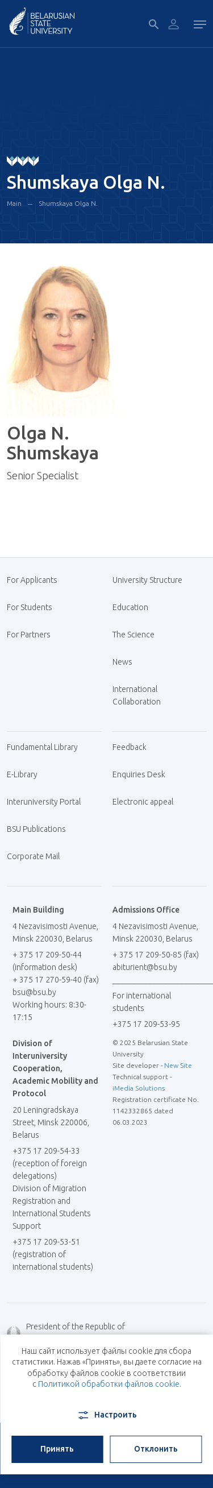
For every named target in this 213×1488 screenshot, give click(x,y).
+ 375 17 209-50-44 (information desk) (47, 961)
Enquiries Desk (138, 774)
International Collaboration (142, 695)
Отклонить (156, 1448)
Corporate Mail (37, 856)
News (122, 661)
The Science (137, 634)
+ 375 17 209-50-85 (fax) (155, 954)
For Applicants (36, 580)
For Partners (29, 634)
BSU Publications (36, 829)
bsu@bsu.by (34, 992)
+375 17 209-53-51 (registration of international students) (52, 1254)
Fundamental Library (46, 747)
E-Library (26, 774)
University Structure (147, 580)
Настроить (106, 1415)
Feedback (129, 747)
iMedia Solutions (138, 1088)
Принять (57, 1448)
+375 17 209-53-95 (146, 1024)
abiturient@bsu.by (144, 967)
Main (14, 203)
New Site (178, 1065)
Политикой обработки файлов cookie (108, 1383)
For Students (29, 607)
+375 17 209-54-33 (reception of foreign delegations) (49, 1163)
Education (130, 607)
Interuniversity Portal (48, 801)
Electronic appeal (142, 801)
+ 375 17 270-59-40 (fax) (55, 979)
